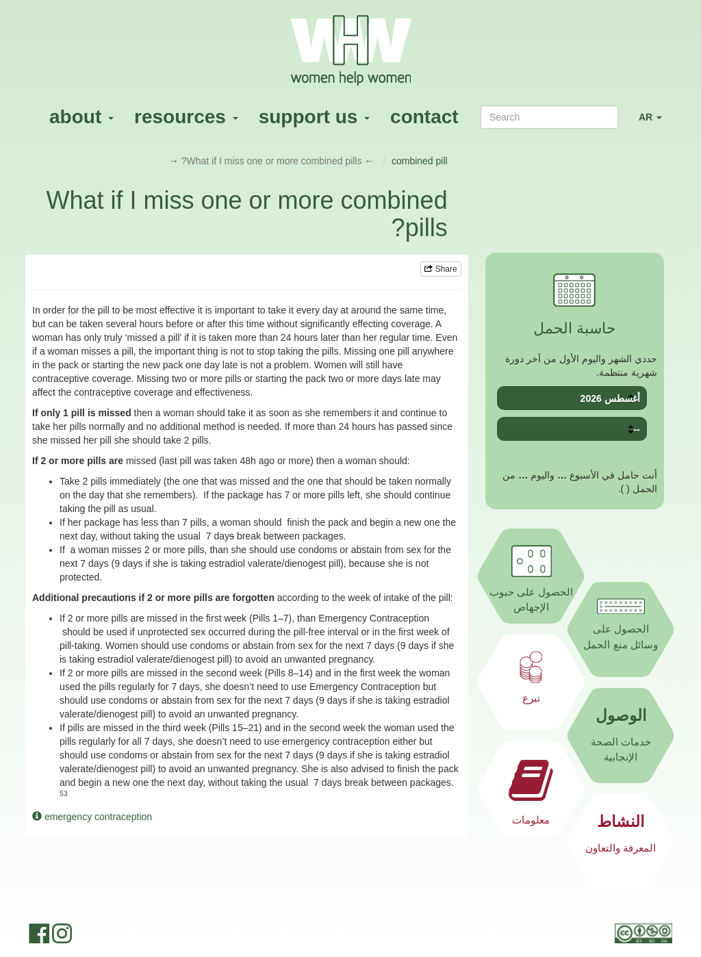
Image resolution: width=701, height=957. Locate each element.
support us (314, 116)
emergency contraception (92, 816)
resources (186, 116)
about (81, 116)
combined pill (420, 160)
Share (440, 269)
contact (424, 116)
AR (655, 123)
